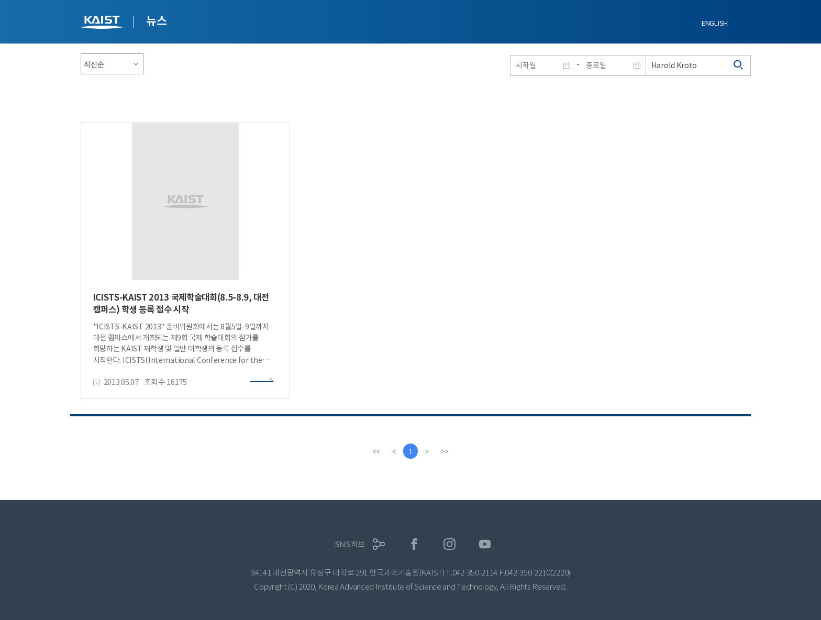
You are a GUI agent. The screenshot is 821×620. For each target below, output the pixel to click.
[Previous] (394, 451)
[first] (376, 451)
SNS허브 (350, 544)
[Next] (427, 451)
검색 (739, 65)
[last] (445, 451)
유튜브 (485, 544)
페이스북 (414, 544)
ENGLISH (715, 23)
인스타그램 (449, 544)
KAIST (103, 23)
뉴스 (156, 21)
